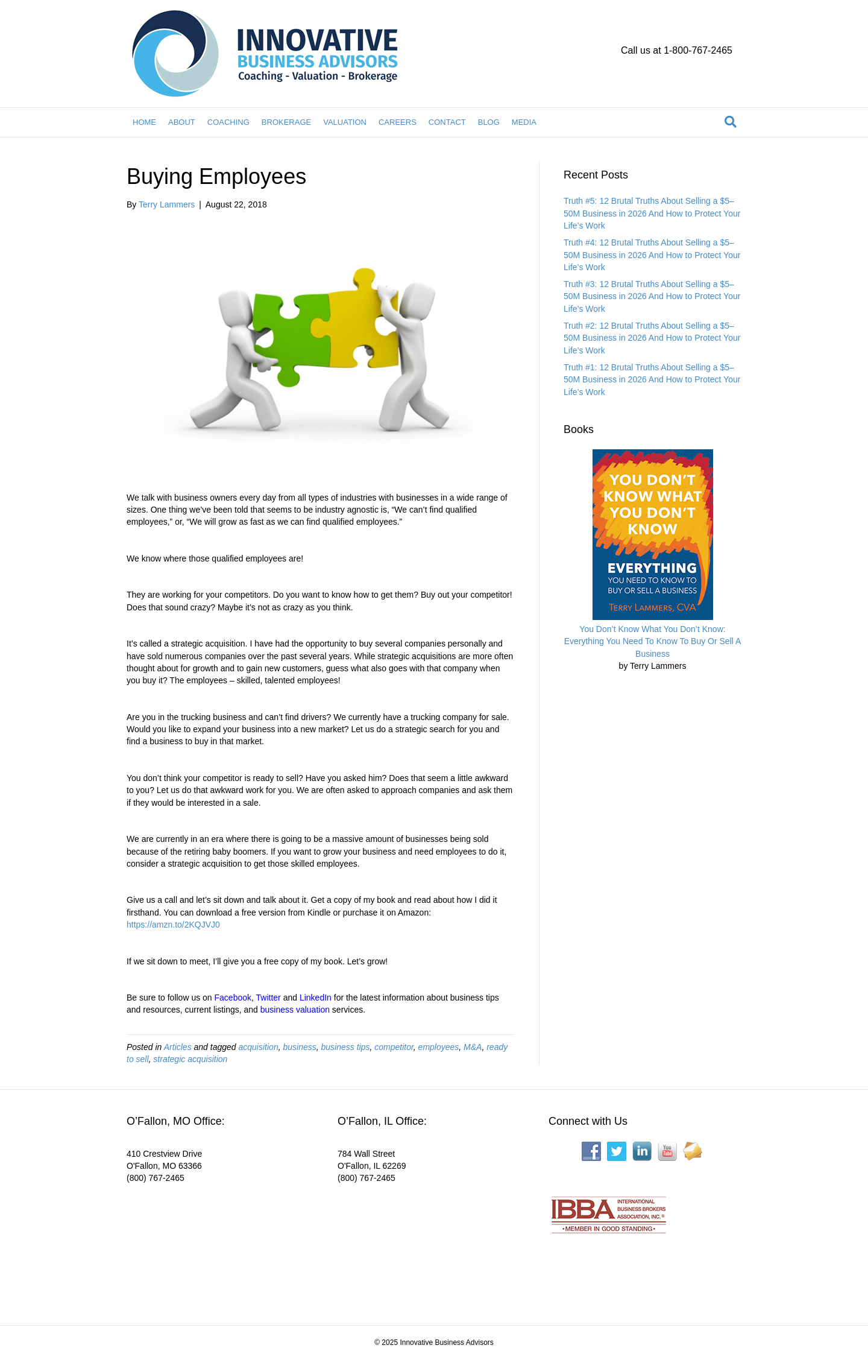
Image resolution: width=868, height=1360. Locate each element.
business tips (345, 1047)
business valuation (295, 1009)
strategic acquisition (190, 1059)
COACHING (228, 122)
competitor (394, 1047)
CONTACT (447, 122)
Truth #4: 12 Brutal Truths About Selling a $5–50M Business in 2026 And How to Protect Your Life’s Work (652, 255)
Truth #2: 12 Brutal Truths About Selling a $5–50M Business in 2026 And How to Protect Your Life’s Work (652, 338)
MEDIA (524, 122)
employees (438, 1047)
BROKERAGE (286, 122)
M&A (473, 1047)
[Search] (730, 122)
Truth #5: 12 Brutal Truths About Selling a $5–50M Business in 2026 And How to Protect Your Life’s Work (652, 213)
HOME (144, 122)
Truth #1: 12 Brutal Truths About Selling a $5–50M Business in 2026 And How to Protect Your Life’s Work (652, 379)
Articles (178, 1047)
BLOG (489, 122)
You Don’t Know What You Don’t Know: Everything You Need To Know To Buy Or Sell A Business (652, 641)
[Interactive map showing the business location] (217, 1246)
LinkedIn (316, 997)
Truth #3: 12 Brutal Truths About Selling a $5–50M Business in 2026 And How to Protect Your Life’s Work (652, 296)
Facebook (233, 997)
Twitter (268, 997)
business (299, 1047)
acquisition (258, 1047)
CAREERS (398, 122)
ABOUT (181, 122)
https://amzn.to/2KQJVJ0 (173, 924)
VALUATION (344, 122)
